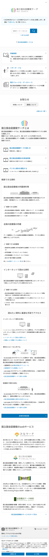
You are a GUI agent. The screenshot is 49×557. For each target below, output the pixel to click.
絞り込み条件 (24, 35)
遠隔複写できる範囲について (13, 368)
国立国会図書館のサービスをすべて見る (29, 514)
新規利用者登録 (33, 416)
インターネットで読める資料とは (15, 337)
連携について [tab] (31, 104)
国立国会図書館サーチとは (24, 42)
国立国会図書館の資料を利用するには (16, 399)
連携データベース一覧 (15, 261)
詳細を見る (5, 549)
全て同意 (36, 554)
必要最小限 (13, 554)
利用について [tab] (17, 104)
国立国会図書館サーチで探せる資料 (15, 376)
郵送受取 (16, 365)
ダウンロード (24, 365)
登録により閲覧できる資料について (15, 340)
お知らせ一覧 (42, 111)
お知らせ (11, 22)
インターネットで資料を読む (9, 536)
